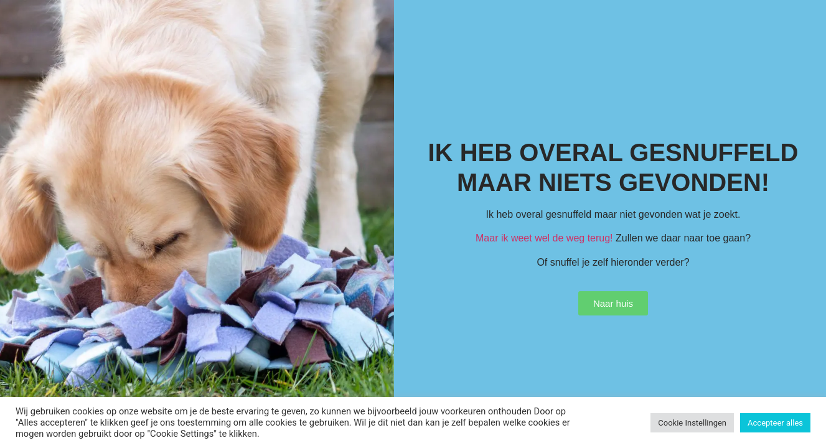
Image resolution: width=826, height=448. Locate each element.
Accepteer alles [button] (775, 422)
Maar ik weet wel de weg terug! (544, 238)
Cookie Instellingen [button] (692, 422)
